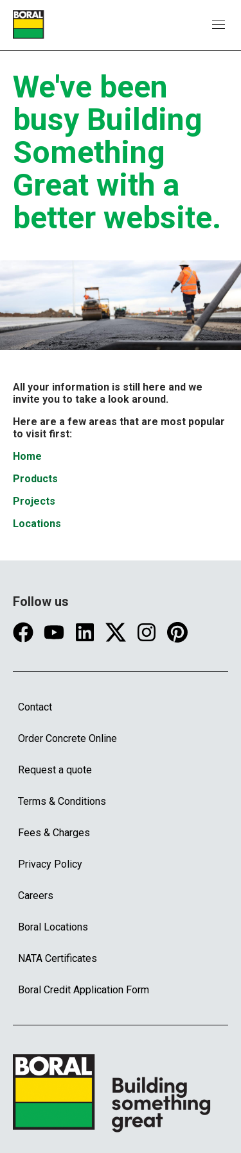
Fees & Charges (54, 833)
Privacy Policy (50, 864)
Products (35, 479)
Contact (35, 707)
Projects (34, 501)
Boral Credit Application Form (83, 990)
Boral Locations (53, 927)
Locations (37, 524)
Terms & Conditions (62, 801)
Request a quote (55, 770)
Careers (35, 895)
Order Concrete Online (67, 738)
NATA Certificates (57, 958)
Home (27, 456)
